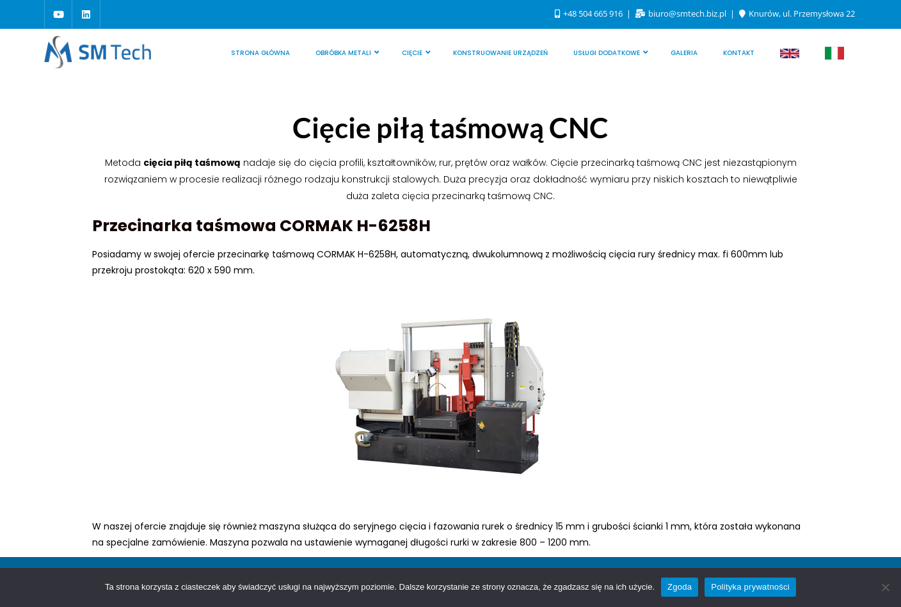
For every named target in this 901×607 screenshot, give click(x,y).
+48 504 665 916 (590, 13)
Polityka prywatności (750, 587)
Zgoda (679, 587)
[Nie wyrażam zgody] (885, 587)
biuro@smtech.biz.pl (681, 13)
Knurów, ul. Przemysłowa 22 (797, 13)
